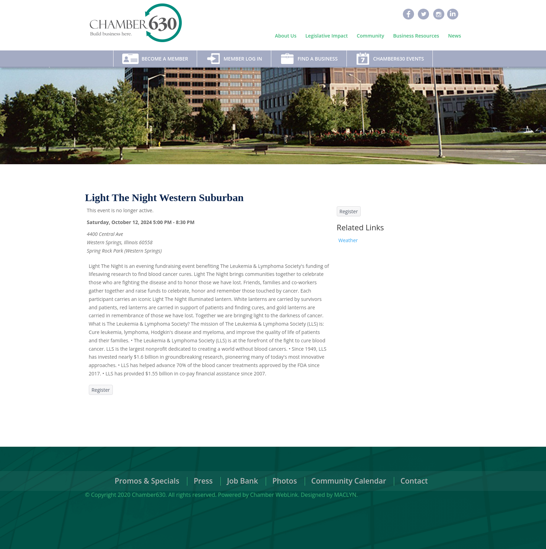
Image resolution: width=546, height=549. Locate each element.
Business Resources (416, 35)
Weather (348, 240)
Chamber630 (148, 495)
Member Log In (243, 58)
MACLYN (345, 495)
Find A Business (317, 58)
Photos (284, 481)
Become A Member (165, 58)
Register (101, 390)
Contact (414, 481)
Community (370, 35)
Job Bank (242, 481)
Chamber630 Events (398, 58)
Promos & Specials (147, 481)
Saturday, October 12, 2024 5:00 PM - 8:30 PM (140, 222)
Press (203, 481)
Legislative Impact (326, 35)
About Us (286, 35)
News (454, 35)
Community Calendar (348, 481)
